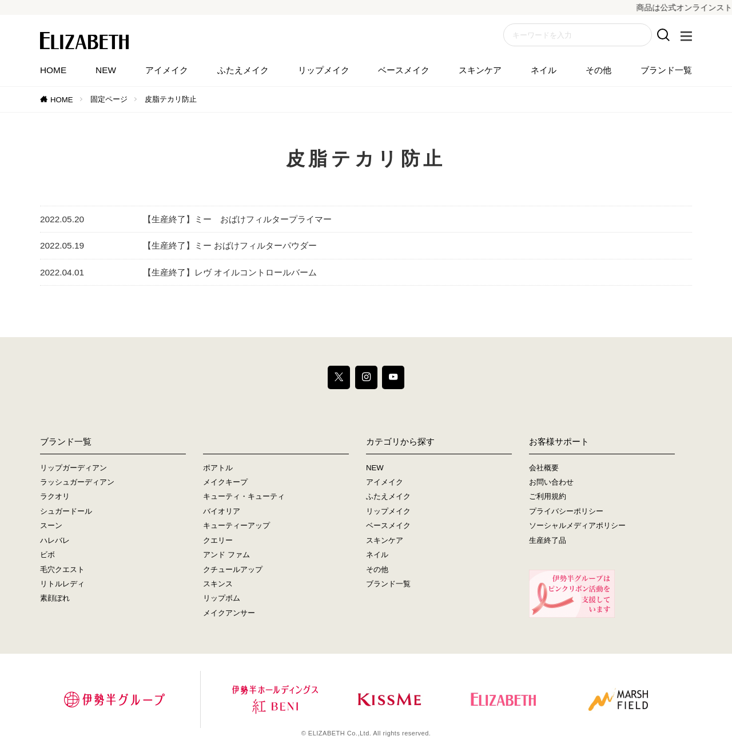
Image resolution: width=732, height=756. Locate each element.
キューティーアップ (236, 525)
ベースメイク (403, 70)
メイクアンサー (229, 613)
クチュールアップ (232, 569)
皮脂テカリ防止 (171, 99)
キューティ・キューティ (244, 497)
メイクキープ (225, 482)
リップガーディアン (73, 467)
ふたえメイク (243, 70)
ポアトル (218, 467)
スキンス (218, 583)
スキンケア (480, 70)
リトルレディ (62, 583)
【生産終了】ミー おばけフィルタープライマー (237, 219)
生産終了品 (547, 540)
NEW (106, 70)
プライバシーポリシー (566, 511)
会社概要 (544, 467)
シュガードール (66, 511)
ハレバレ (55, 540)
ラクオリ (55, 497)
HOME (53, 70)
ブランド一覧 (666, 70)
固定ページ (109, 99)
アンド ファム (226, 554)
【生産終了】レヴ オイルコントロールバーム (230, 272)
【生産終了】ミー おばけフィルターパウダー (230, 245)
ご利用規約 (547, 497)
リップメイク (323, 70)
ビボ (47, 554)
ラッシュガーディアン (77, 482)
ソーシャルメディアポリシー (577, 525)
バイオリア (221, 511)
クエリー (218, 540)
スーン (51, 525)
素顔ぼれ (55, 598)
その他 (598, 70)
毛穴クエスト (62, 569)
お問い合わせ (551, 482)
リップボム (221, 598)
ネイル (543, 70)
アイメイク (166, 70)
